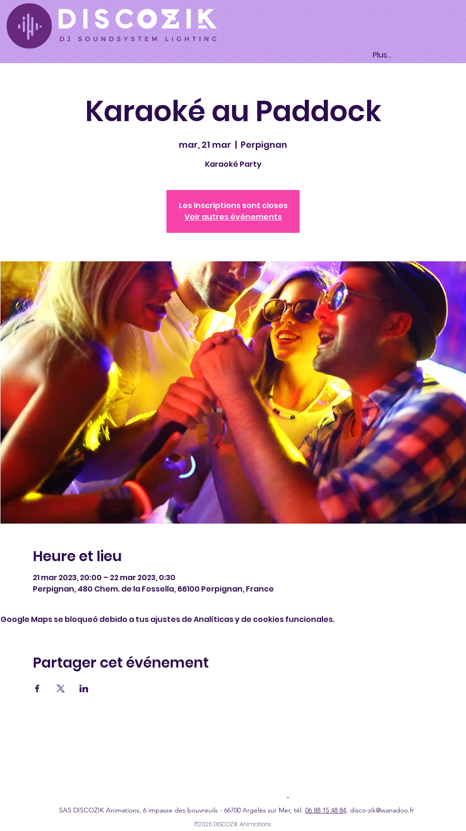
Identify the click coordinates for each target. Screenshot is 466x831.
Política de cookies (248, 769)
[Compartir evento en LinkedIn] (83, 688)
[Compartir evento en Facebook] (37, 688)
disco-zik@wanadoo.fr (382, 810)
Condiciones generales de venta (330, 769)
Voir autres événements (233, 216)
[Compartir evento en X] (60, 688)
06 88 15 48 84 (325, 810)
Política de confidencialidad (174, 769)
